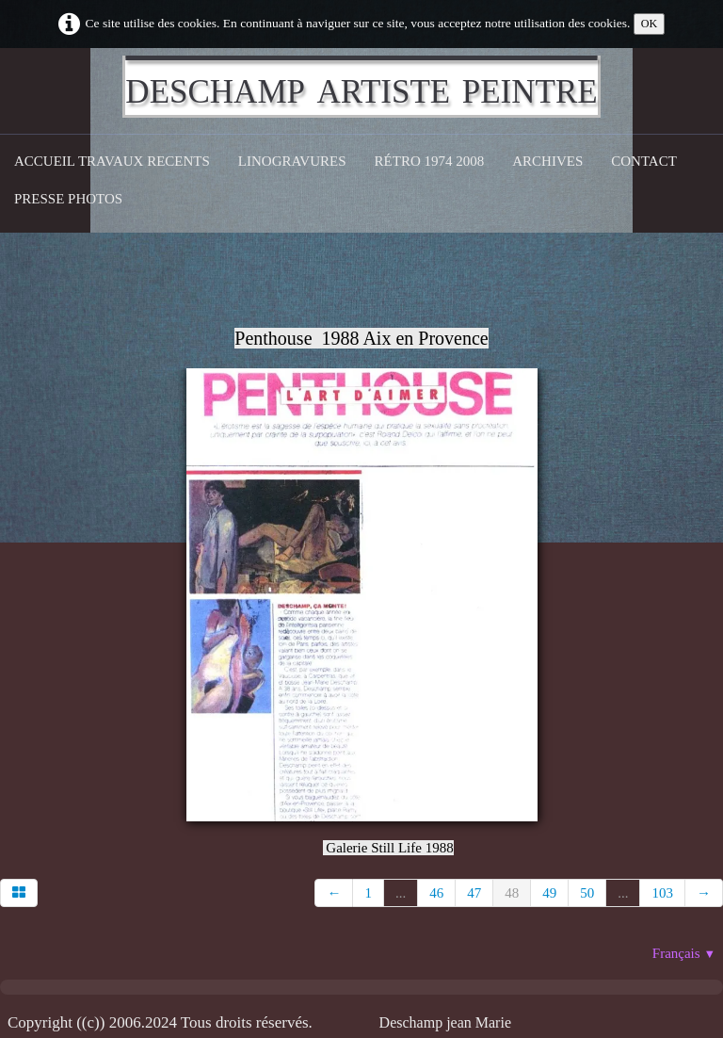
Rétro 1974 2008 (430, 161)
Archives (547, 161)
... (400, 892)
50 (587, 892)
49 (549, 892)
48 (512, 892)
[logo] (361, 87)
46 (436, 892)
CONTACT (644, 161)
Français (683, 953)
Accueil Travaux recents (112, 161)
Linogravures (292, 161)
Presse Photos (68, 198)
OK (649, 23)
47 (474, 892)
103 (662, 892)
